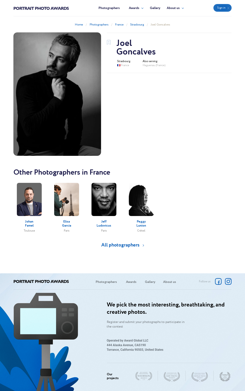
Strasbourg (137, 24)
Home (79, 24)
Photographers (109, 8)
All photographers (120, 245)
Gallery (155, 8)
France (119, 24)
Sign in (221, 8)
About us (173, 8)
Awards (134, 8)
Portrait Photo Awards (41, 8)
